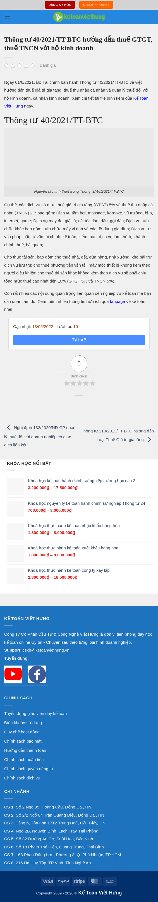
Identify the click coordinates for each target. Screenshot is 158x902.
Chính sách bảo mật (23, 741)
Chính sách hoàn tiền (24, 759)
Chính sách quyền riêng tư (28, 768)
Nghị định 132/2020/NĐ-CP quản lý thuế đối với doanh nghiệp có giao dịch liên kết (39, 436)
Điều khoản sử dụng (23, 722)
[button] (7, 16)
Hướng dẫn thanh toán (25, 750)
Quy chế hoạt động (22, 731)
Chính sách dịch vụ (22, 778)
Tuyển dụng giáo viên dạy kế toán (35, 713)
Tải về (79, 340)
